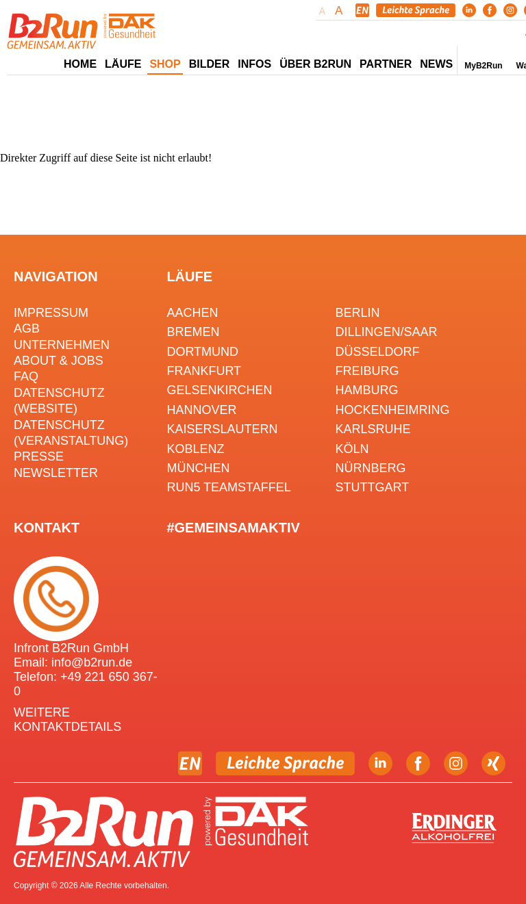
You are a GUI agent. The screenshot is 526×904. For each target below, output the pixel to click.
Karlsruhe (373, 429)
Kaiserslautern (221, 429)
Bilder (209, 64)
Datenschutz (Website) (59, 400)
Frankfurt (203, 371)
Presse (39, 456)
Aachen (192, 313)
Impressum (51, 313)
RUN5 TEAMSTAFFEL (228, 487)
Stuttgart (373, 487)
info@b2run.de (91, 662)
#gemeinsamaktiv (232, 527)
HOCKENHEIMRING (393, 410)
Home (80, 64)
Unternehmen (62, 345)
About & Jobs (58, 360)
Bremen (192, 332)
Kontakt (46, 527)
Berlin (358, 313)
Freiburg (367, 371)
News (436, 64)
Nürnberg (371, 468)
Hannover (201, 410)
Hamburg (367, 390)
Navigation (56, 276)
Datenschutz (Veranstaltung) (71, 433)
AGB (27, 328)
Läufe (189, 276)
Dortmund (202, 352)
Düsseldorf (378, 352)
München (197, 468)
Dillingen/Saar (387, 332)
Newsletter (56, 473)
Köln (352, 449)
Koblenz (195, 449)
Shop (164, 64)
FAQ (26, 376)
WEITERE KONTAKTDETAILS (67, 720)
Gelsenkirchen (219, 390)
